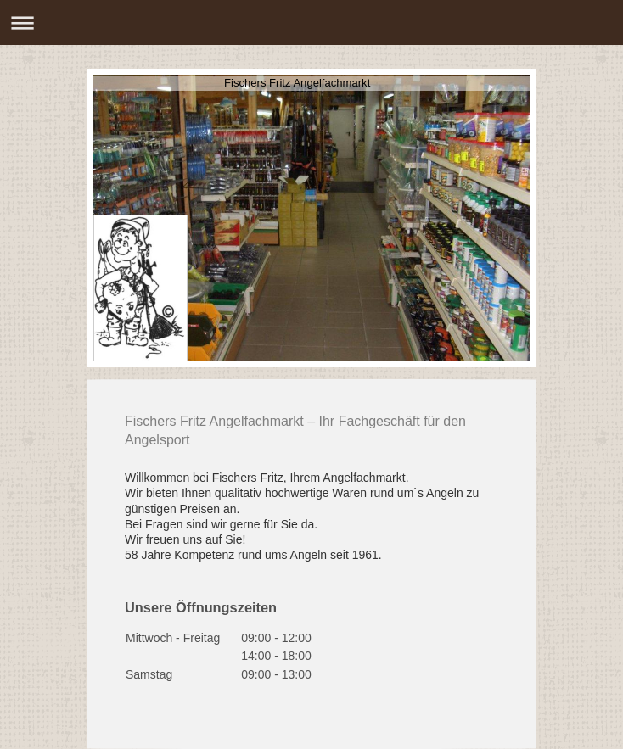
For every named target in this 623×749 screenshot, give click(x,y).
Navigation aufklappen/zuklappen (311, 22)
